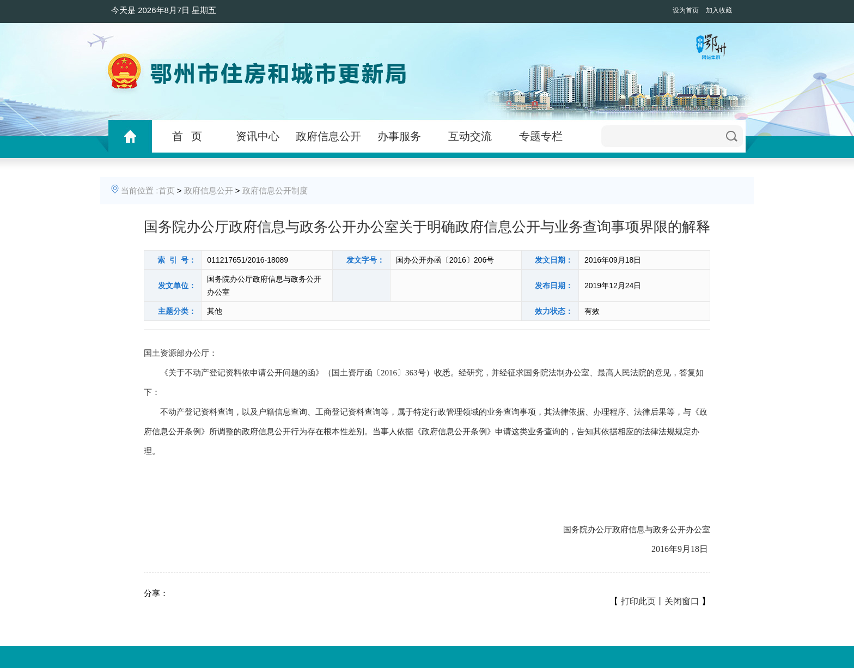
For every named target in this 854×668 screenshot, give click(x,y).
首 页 (187, 136)
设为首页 (686, 10)
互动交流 (470, 136)
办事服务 (399, 136)
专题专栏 (541, 136)
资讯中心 (257, 136)
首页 (166, 190)
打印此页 (638, 601)
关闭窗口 (681, 601)
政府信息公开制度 (275, 190)
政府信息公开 (328, 136)
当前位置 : (139, 190)
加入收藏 (719, 10)
